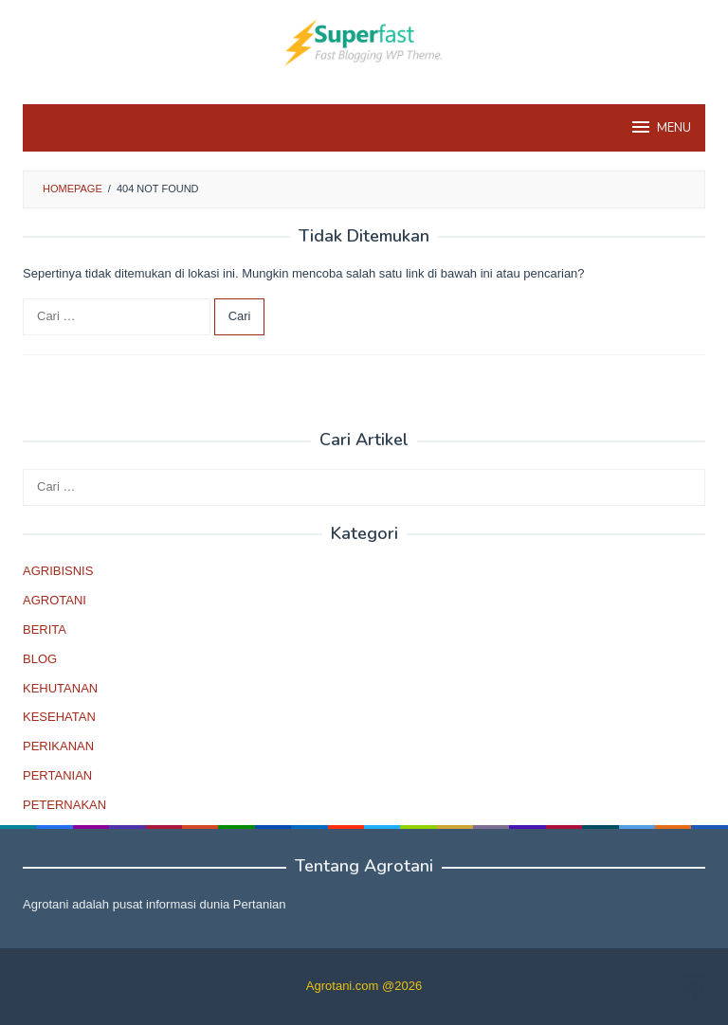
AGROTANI (54, 600)
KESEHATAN (59, 717)
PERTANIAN (57, 775)
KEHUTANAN (60, 688)
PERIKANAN (58, 746)
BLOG (40, 659)
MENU (660, 127)
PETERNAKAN (64, 805)
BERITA (44, 629)
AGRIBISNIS (58, 571)
